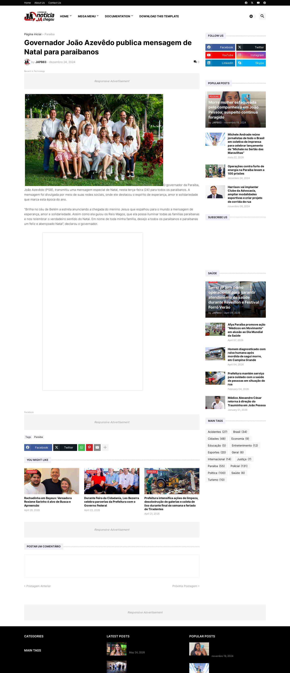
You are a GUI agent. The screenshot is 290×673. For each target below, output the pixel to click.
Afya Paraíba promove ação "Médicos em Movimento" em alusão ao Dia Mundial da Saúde (246, 330)
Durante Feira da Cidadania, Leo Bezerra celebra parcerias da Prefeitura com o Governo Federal (111, 501)
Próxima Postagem (184, 586)
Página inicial (32, 34)
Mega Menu (87, 16)
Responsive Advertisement (111, 81)
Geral (238, 452)
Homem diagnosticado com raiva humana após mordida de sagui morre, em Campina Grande (247, 354)
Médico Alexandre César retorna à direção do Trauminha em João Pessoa (247, 401)
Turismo (216, 480)
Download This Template (159, 16)
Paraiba (50, 34)
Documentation (117, 16)
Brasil (240, 432)
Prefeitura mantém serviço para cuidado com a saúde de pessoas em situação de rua (246, 379)
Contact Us (54, 2)
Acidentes (217, 432)
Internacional (219, 459)
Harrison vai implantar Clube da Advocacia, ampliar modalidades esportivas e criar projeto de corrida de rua (245, 194)
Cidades (217, 439)
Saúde (238, 473)
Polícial (239, 466)
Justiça (244, 459)
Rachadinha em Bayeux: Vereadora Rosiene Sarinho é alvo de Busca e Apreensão (48, 501)
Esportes (217, 452)
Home (27, 2)
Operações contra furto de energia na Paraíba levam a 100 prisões (246, 169)
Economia (240, 439)
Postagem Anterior (38, 586)
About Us (39, 2)
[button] (252, 16)
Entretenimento (245, 445)
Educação (217, 445)
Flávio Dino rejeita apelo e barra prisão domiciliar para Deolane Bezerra (155, 645)
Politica (217, 473)
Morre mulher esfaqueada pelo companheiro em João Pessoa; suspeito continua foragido (233, 647)
